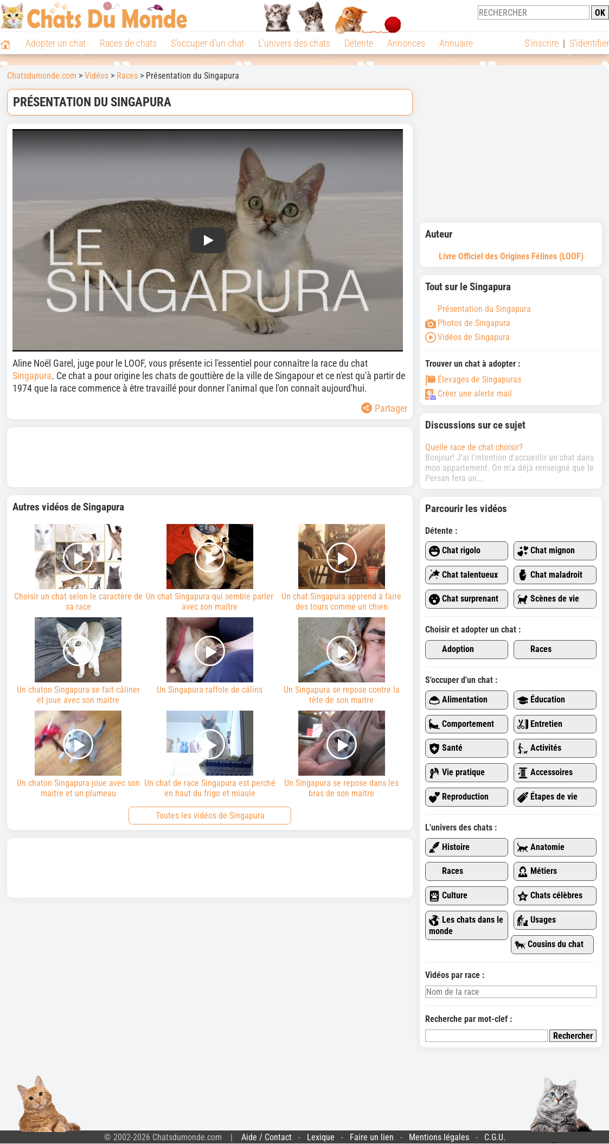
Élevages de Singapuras (473, 379)
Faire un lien (372, 1137)
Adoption (451, 649)
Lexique (321, 1137)
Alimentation (458, 700)
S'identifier (589, 43)
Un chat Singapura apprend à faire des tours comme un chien (341, 568)
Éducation (541, 700)
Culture (448, 896)
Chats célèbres (549, 896)
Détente (358, 43)
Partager (384, 408)
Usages (536, 920)
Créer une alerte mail (468, 393)
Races (534, 649)
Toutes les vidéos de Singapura (210, 815)
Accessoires (545, 772)
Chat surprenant (463, 599)
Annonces (406, 43)
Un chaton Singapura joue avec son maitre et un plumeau (78, 754)
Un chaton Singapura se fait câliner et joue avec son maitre (78, 661)
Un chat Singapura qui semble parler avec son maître (210, 568)
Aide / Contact (266, 1137)
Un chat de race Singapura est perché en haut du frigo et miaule (210, 754)
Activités (539, 748)
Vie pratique (457, 772)
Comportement (461, 724)
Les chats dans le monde (466, 925)
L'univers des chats (294, 43)
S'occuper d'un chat (207, 43)
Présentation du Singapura (478, 309)
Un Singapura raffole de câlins (210, 656)
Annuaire (456, 43)
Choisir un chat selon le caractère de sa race (78, 568)
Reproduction (459, 797)
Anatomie (541, 847)
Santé (446, 748)
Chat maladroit (549, 575)
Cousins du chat (549, 944)
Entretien (539, 724)
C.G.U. (494, 1137)
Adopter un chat (55, 43)
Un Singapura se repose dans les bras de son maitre (341, 754)
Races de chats (128, 43)
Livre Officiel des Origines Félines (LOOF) (511, 256)
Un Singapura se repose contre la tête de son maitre (341, 661)
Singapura (32, 375)
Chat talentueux (463, 575)
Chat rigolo (454, 551)
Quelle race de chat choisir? (474, 447)
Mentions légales (439, 1137)
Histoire (449, 847)
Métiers (537, 871)
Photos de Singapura (467, 323)
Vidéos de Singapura (467, 337)
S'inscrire (541, 43)
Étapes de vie (547, 797)
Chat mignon (546, 551)
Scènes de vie (548, 599)
